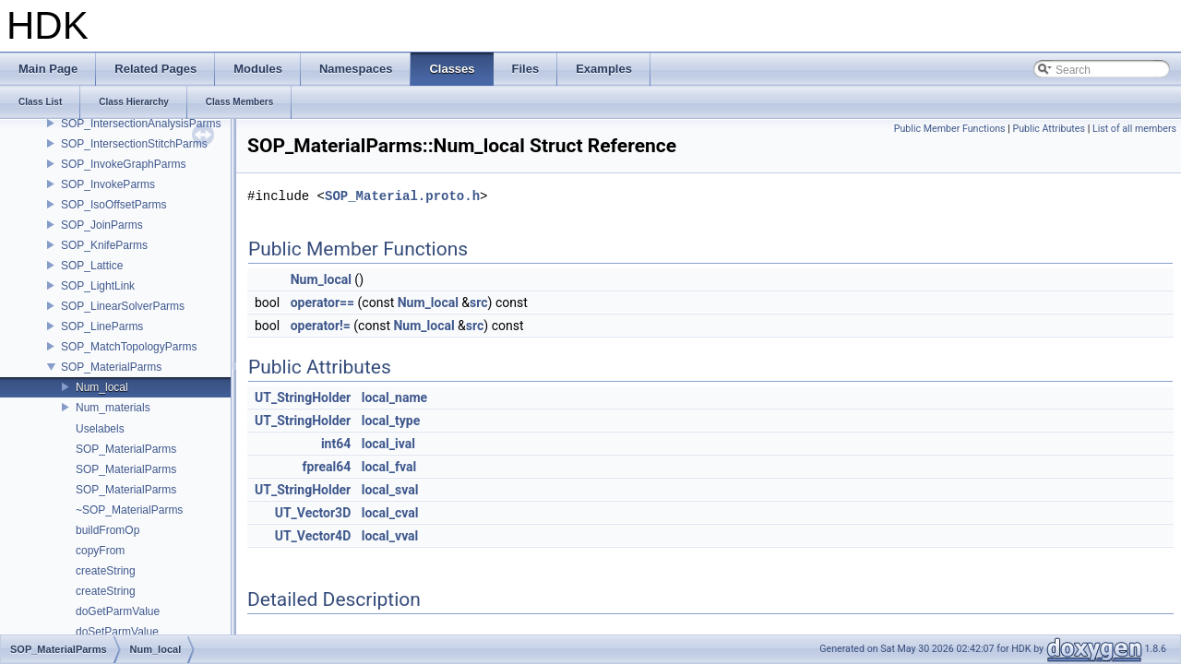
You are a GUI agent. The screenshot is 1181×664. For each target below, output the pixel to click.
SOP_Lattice (92, 265)
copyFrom (100, 550)
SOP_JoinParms (102, 225)
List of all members (1134, 129)
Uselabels (100, 428)
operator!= (321, 325)
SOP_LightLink (98, 285)
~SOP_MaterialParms (129, 510)
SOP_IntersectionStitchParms (134, 143)
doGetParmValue (118, 611)
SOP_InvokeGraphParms (123, 164)
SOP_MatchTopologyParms (129, 346)
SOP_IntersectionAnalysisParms (141, 123)
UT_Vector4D (313, 535)
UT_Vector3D (313, 512)
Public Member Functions (950, 129)
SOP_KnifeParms (104, 245)
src (478, 302)
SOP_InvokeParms (108, 184)
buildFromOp (107, 530)
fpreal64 (327, 466)
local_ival (388, 443)
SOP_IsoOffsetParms (114, 204)
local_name (394, 397)
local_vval (390, 535)
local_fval (389, 466)
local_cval (390, 512)
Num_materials (113, 407)
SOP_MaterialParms (111, 367)
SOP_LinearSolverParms (123, 306)
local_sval (390, 489)
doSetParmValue (117, 631)
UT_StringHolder (303, 397)
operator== (322, 302)
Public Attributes (1048, 129)
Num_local (102, 387)
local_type (391, 420)
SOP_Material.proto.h (402, 196)
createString (106, 570)
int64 (336, 443)
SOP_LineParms (102, 326)
